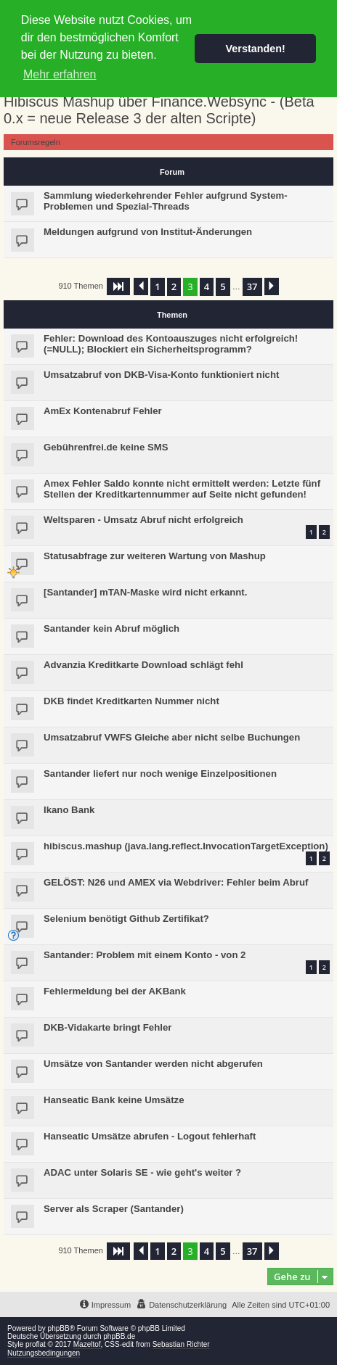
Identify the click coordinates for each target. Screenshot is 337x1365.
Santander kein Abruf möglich (111, 628)
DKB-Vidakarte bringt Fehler (107, 1027)
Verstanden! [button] (255, 48)
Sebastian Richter (181, 1344)
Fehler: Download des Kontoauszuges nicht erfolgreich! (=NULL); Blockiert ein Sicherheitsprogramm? (171, 344)
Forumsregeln (35, 142)
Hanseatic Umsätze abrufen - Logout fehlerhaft (150, 1136)
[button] (118, 286)
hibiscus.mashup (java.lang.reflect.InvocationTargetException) (186, 846)
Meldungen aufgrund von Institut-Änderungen (148, 231)
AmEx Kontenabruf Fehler (103, 410)
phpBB (59, 1328)
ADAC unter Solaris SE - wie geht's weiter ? (142, 1172)
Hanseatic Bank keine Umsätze (114, 1099)
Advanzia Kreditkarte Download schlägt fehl (143, 664)
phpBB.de (119, 1336)
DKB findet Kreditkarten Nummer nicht (131, 701)
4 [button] (206, 286)
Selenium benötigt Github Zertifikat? (126, 918)
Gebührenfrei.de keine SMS (106, 447)
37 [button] (252, 286)
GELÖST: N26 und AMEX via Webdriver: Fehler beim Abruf (176, 882)
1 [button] (157, 286)
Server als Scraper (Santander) (114, 1208)
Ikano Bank (69, 809)
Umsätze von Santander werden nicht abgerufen (153, 1063)
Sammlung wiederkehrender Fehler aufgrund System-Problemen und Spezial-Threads (166, 201)
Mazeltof (87, 1344)
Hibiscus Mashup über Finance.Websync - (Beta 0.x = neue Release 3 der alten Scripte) (159, 110)
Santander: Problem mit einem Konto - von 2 (144, 954)
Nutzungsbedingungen (43, 1353)
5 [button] (222, 286)
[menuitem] (181, 1305)
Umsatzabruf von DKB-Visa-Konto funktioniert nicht (161, 374)
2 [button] (173, 286)
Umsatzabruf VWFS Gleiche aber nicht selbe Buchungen (172, 737)
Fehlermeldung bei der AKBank (115, 991)
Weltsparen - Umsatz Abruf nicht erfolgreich (143, 519)
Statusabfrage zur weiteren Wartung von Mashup (155, 555)
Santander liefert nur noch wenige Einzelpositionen (160, 773)
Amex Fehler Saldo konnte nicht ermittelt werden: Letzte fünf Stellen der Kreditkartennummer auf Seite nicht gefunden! (182, 489)
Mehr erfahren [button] (60, 74)
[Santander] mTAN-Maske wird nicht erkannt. (145, 592)
